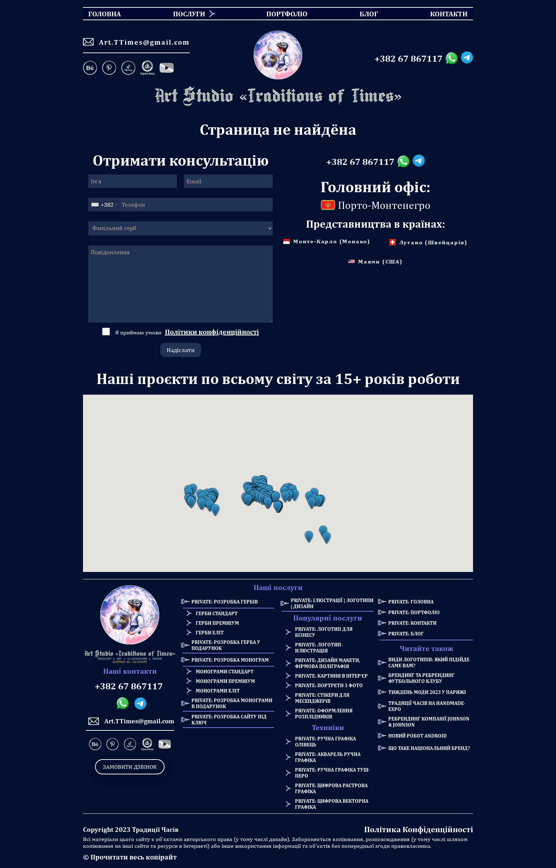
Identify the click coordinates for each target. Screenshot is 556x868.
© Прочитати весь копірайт (130, 857)
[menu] (278, 13)
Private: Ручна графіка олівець (325, 741)
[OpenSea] (147, 68)
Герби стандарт (217, 613)
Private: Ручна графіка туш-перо (332, 773)
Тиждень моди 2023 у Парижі (427, 692)
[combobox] (104, 204)
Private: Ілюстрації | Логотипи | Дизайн (332, 603)
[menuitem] (186, 14)
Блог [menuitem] (363, 14)
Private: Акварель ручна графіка (328, 757)
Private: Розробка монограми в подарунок (231, 703)
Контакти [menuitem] (444, 14)
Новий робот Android (417, 736)
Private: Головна (411, 602)
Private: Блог (406, 633)
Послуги (189, 14)
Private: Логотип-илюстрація (319, 647)
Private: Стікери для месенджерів (322, 698)
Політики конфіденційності (212, 332)
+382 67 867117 (408, 58)
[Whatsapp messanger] (453, 58)
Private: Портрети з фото (329, 685)
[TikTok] (128, 68)
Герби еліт (210, 632)
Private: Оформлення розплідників (323, 713)
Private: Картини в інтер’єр (331, 676)
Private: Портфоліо (414, 612)
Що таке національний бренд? (429, 748)
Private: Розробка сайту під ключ (229, 719)
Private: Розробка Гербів (224, 602)
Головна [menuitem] (98, 14)
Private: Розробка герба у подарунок (225, 645)
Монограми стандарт (225, 671)
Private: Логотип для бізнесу (323, 632)
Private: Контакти (412, 623)
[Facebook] (166, 68)
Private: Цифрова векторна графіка (331, 804)
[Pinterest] (109, 68)
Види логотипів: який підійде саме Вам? (428, 662)
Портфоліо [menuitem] (280, 14)
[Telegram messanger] (467, 58)
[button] (191, 502)
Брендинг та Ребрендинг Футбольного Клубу (421, 678)
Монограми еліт (218, 691)
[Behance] (91, 68)
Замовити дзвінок (130, 766)
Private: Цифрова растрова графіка (331, 788)
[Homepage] (278, 96)
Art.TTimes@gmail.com (136, 42)
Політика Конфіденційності (418, 829)
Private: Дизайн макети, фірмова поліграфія (327, 663)
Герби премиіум (217, 623)
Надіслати (181, 350)
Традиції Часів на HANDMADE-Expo (427, 706)
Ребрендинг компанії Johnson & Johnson (428, 722)
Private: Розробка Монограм (230, 660)
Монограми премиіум (225, 681)
